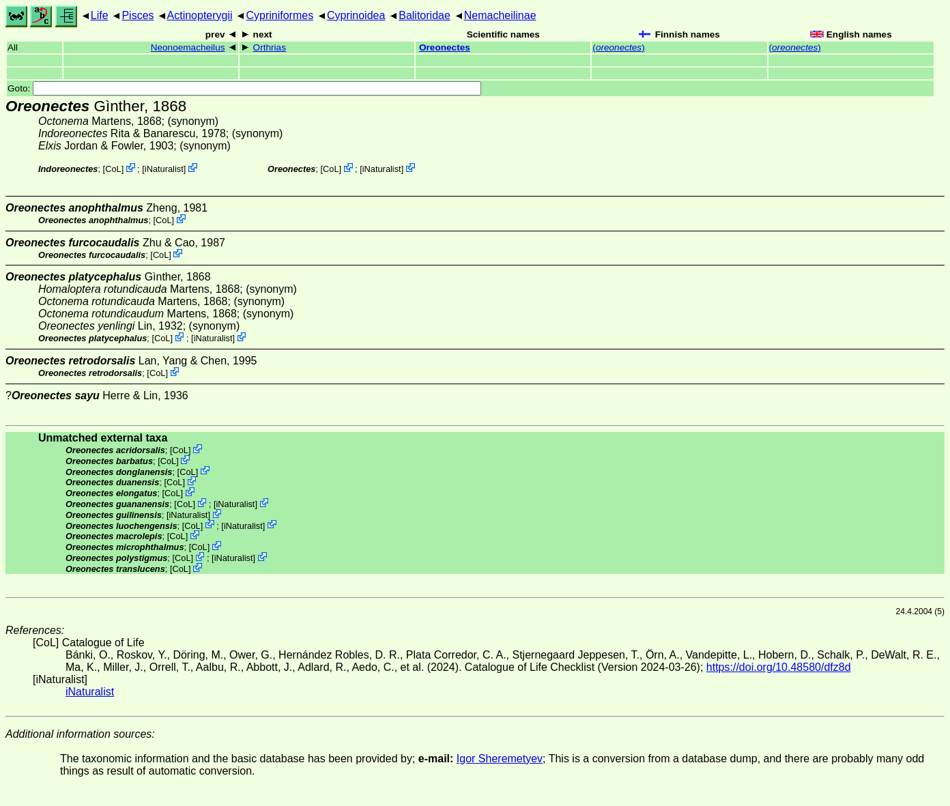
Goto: (244, 88)
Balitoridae (424, 15)
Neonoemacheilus (188, 47)
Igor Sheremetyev (500, 758)
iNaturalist (164, 169)
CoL (113, 169)
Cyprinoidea (356, 15)
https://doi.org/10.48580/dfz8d (778, 667)
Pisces (137, 15)
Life (100, 15)
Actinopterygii (200, 15)
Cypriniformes (279, 15)
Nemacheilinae (500, 15)
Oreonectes (444, 47)
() (618, 47)
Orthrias (269, 47)
